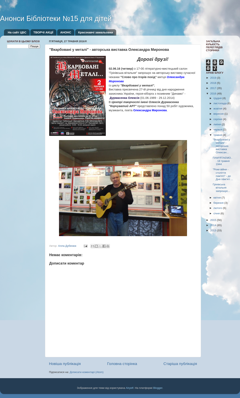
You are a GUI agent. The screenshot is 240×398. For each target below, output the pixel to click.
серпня (218, 119)
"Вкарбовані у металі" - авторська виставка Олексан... (221, 146)
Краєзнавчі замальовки (95, 32)
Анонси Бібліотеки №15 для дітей (56, 18)
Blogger (157, 387)
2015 (213, 220)
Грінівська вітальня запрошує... (221, 187)
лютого (218, 208)
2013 (213, 230)
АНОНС (65, 32)
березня (218, 202)
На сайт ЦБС (17, 32)
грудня (217, 98)
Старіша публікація (180, 364)
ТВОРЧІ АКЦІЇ (43, 32)
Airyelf (129, 387)
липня (217, 124)
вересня (218, 113)
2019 (213, 77)
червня (218, 129)
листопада (220, 103)
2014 (213, 225)
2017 (213, 88)
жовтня (218, 108)
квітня (217, 197)
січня (216, 213)
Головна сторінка (122, 364)
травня (218, 134)
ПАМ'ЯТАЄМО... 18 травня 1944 (222, 161)
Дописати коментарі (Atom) (86, 372)
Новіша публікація (65, 364)
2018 (213, 82)
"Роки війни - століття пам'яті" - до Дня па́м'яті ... (223, 174)
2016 (213, 93)
